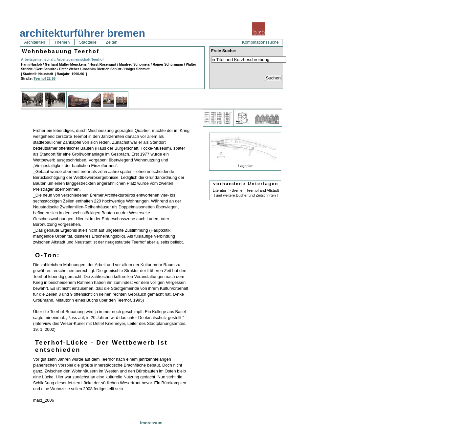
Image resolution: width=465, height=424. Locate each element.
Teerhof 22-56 (44, 78)
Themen (62, 42)
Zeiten (111, 42)
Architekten (34, 42)
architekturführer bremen (82, 33)
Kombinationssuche (260, 42)
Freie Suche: (223, 50)
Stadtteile (88, 42)
